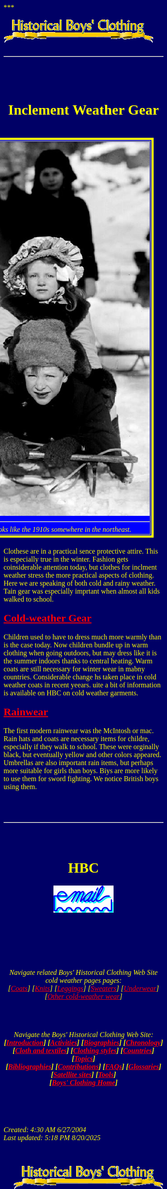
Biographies (101, 1042)
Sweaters (104, 988)
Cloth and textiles (41, 1050)
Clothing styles (94, 1050)
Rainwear (26, 712)
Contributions (78, 1066)
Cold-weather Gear (48, 618)
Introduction (25, 1042)
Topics (83, 1058)
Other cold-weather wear (84, 996)
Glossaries (143, 1066)
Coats (19, 988)
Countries (137, 1050)
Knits (42, 988)
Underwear (140, 988)
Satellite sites (72, 1074)
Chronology (143, 1042)
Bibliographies (29, 1066)
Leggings (70, 988)
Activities (63, 1042)
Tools (106, 1074)
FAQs (113, 1066)
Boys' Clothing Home (83, 1082)
